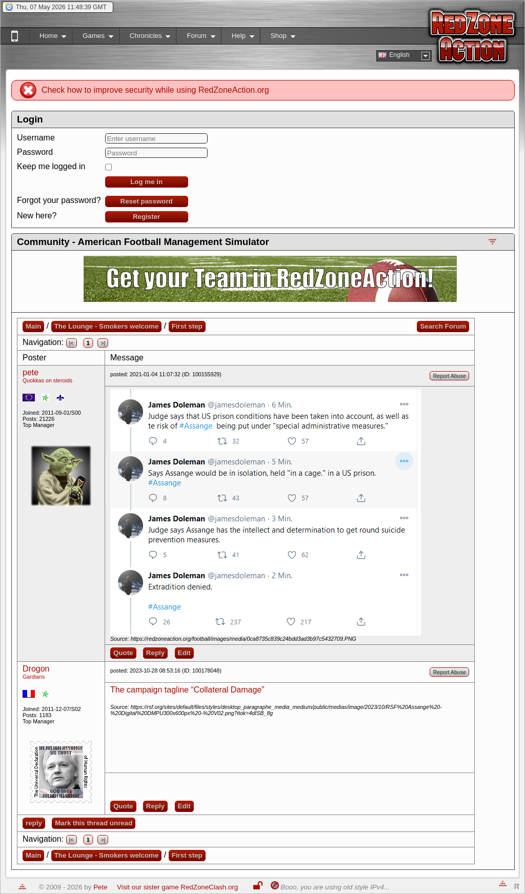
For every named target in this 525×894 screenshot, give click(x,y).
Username (36, 137)
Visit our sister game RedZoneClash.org (177, 887)
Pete (100, 887)
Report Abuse (449, 376)
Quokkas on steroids (47, 380)
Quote (123, 653)
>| (102, 343)
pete (30, 372)
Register (146, 216)
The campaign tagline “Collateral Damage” (187, 689)
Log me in (146, 182)
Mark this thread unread (93, 823)
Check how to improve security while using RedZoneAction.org (155, 90)
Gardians (34, 677)
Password (35, 152)
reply (34, 823)
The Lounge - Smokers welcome (106, 326)
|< (71, 343)
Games (92, 38)
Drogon (36, 668)
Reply (155, 653)
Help (237, 38)
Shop (277, 38)
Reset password (146, 201)
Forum (195, 38)
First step (187, 326)
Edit (184, 653)
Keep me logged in (51, 166)
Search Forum (443, 326)
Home (47, 38)
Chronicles (145, 38)
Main (33, 326)
